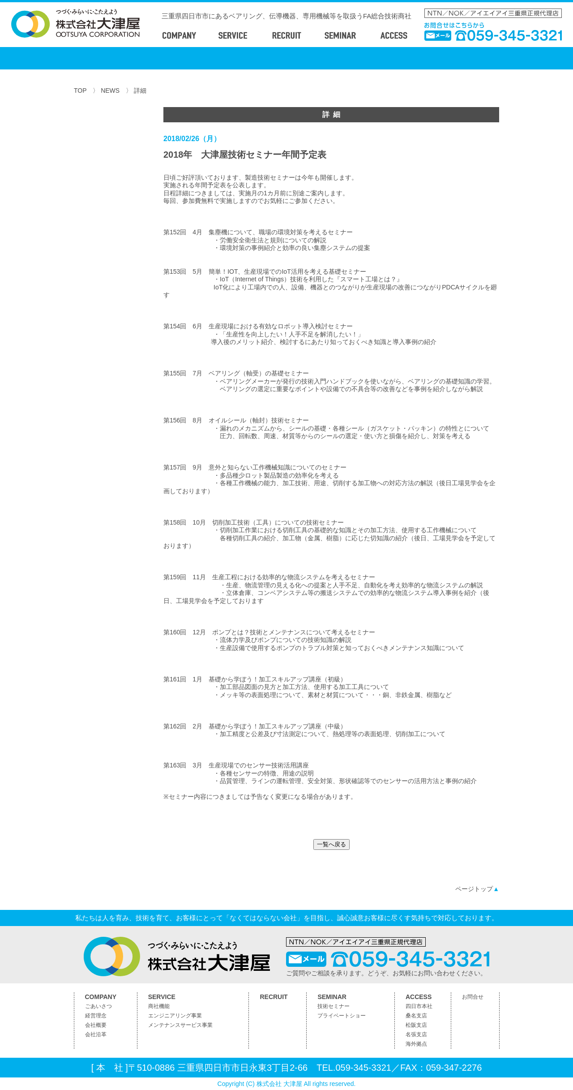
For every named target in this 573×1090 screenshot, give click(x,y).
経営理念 (96, 1015)
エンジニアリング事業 (175, 1015)
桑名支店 (416, 1015)
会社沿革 (96, 1034)
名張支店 (416, 1034)
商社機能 (159, 1006)
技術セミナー (333, 1006)
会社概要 (96, 1025)
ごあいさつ (98, 1006)
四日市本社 (419, 1006)
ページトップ (477, 888)
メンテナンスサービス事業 (180, 1025)
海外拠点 (416, 1044)
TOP (80, 90)
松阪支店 (416, 1025)
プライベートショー (341, 1015)
